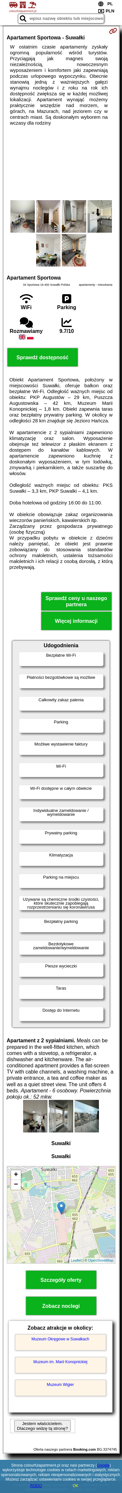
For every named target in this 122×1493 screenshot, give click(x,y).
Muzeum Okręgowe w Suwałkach (60, 1339)
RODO (36, 1486)
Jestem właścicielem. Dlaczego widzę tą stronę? (42, 1426)
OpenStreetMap (101, 1260)
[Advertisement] (61, 163)
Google (103, 1465)
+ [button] (16, 1175)
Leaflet (76, 1260)
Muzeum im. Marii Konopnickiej (60, 1362)
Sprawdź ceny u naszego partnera (76, 601)
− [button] (16, 1185)
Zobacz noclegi (61, 1306)
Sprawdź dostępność (42, 357)
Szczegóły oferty (60, 1280)
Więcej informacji (76, 621)
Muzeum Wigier (60, 1384)
